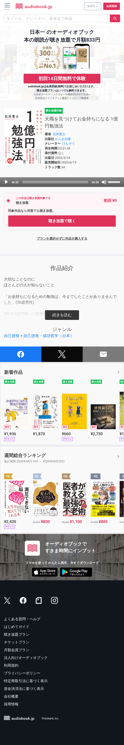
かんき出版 (63, 139)
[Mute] (104, 182)
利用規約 (11, 665)
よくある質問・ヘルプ (22, 619)
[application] (62, 182)
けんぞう (68, 143)
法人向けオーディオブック (26, 658)
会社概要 (11, 696)
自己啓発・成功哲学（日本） (48, 335)
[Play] (6, 182)
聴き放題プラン (16, 634)
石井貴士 (59, 134)
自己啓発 (11, 335)
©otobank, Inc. (50, 718)
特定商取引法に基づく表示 (26, 681)
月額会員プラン (16, 650)
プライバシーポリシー (22, 673)
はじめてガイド (16, 627)
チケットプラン (16, 642)
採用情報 (11, 704)
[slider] (55, 182)
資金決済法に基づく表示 (24, 688)
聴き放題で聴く (62, 221)
